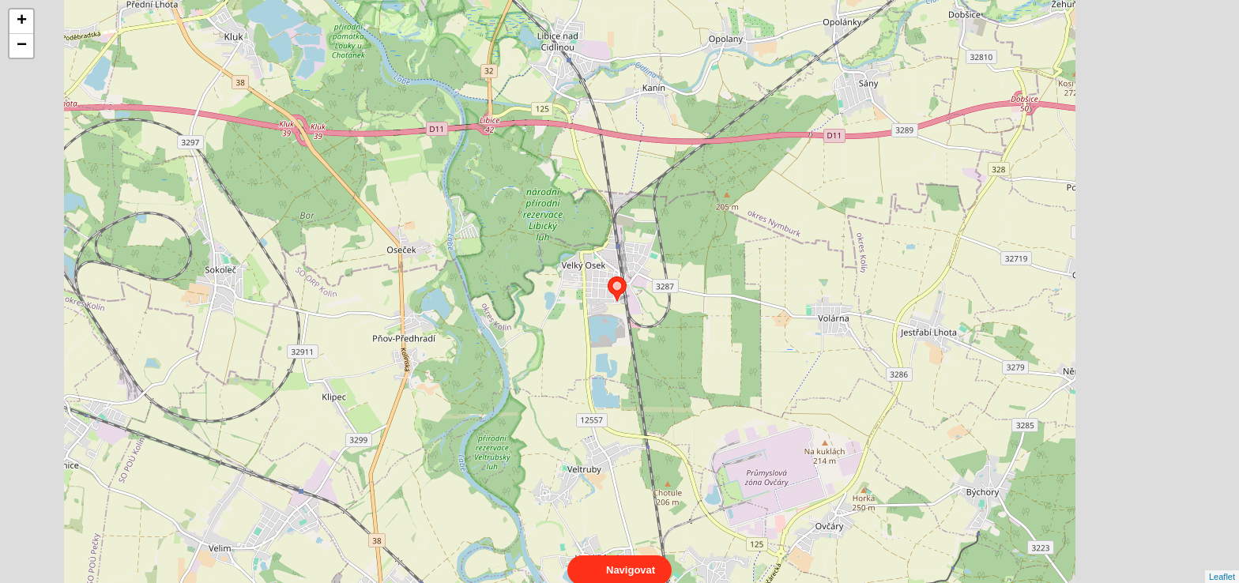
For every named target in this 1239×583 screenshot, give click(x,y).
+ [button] (22, 21)
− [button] (22, 46)
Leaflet (1222, 562)
